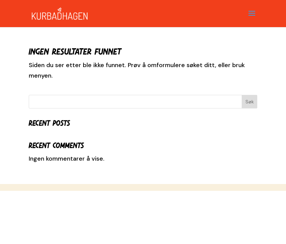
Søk (249, 102)
